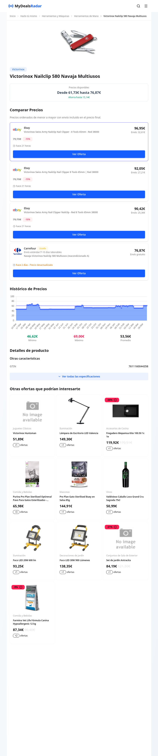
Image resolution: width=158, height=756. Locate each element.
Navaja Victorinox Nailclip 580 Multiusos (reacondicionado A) (56, 256)
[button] (138, 6)
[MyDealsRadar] (25, 6)
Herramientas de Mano (86, 16)
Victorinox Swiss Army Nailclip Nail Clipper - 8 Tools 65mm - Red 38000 (61, 131)
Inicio (13, 16)
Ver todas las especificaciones (79, 376)
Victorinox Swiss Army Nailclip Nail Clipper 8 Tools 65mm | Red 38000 (61, 172)
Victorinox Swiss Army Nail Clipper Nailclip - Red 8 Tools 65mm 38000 (61, 212)
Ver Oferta (79, 154)
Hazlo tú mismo (29, 16)
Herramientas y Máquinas (55, 16)
